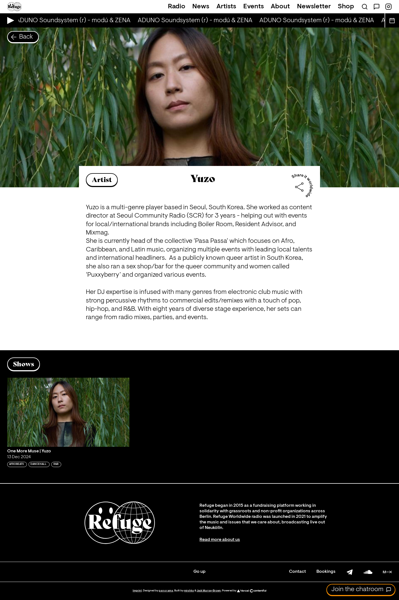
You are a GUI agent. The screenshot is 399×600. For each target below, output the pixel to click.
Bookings (326, 571)
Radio (176, 6)
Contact (297, 571)
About (280, 6)
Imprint (137, 590)
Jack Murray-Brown (209, 590)
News (200, 6)
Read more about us (220, 540)
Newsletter (314, 6)
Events (253, 6)
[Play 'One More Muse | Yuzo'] (68, 412)
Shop (346, 6)
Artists (226, 6)
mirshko (189, 590)
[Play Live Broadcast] (9, 20)
